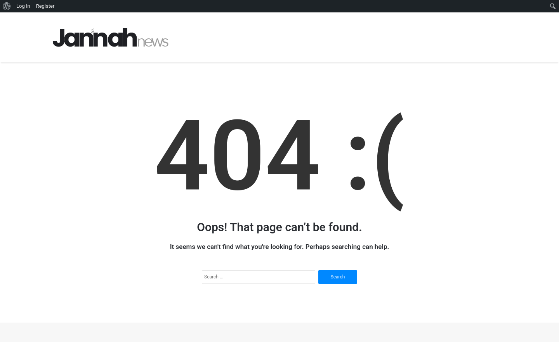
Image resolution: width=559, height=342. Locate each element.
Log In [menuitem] (23, 6)
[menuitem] (7, 6)
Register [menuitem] (45, 6)
